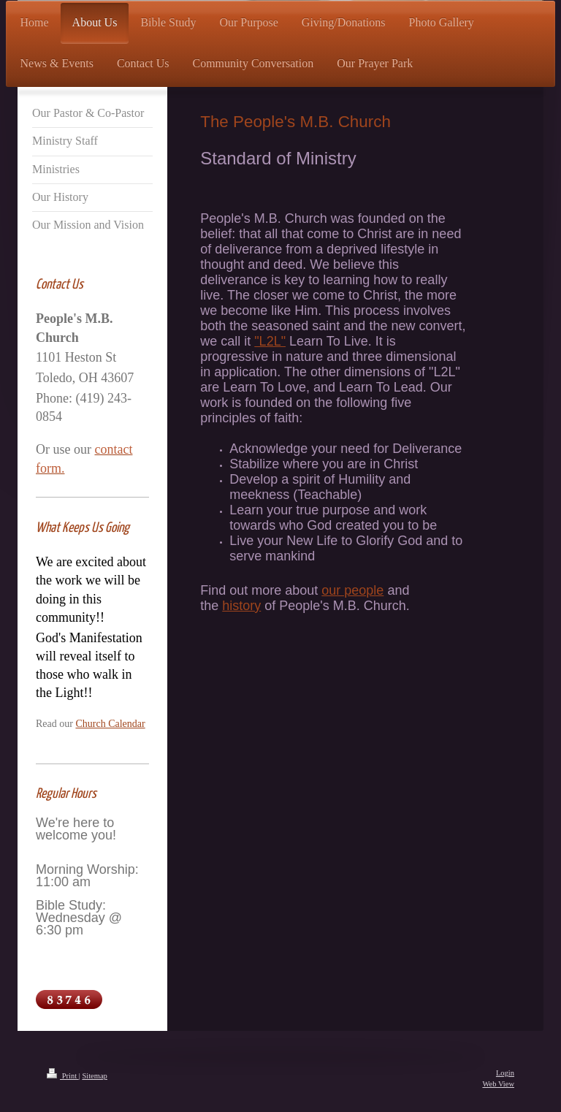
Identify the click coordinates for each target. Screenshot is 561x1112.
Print (63, 1076)
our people (352, 590)
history (241, 605)
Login (505, 1073)
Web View (498, 1084)
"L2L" (270, 341)
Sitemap (94, 1076)
